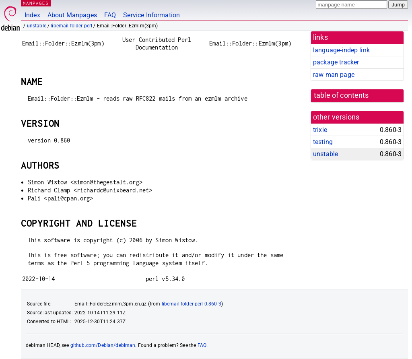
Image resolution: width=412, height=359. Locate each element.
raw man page (333, 74)
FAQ (110, 15)
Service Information (151, 15)
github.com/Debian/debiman (103, 345)
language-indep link (341, 50)
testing (323, 142)
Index (32, 15)
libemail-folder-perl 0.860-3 (191, 304)
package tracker (336, 62)
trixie (320, 130)
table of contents (341, 95)
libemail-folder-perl (71, 26)
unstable (36, 26)
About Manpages (72, 15)
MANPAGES (36, 3)
